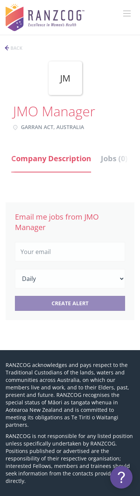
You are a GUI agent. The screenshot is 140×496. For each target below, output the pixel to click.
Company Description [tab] (51, 158)
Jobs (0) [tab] (114, 158)
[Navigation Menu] (127, 13)
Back (15, 48)
